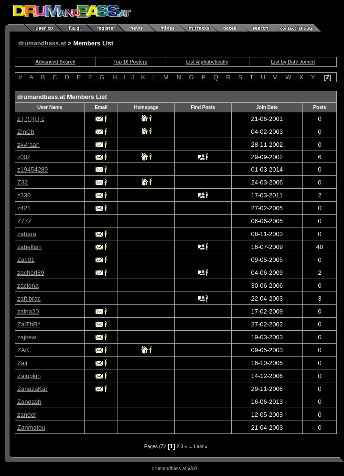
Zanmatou (31, 427)
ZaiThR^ (29, 324)
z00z (23, 157)
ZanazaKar (32, 388)
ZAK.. (25, 350)
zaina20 (28, 311)
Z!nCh (25, 131)
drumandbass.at (42, 43)
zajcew (26, 337)
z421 (24, 208)
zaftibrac (29, 298)
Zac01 (25, 259)
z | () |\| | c (30, 118)
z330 (24, 195)
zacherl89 (30, 272)
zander (26, 414)
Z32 (22, 182)
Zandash (29, 401)
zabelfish (29, 246)
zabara (26, 234)
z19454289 (32, 169)
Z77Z (24, 221)
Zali (22, 363)
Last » (201, 446)
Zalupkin (29, 375)
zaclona (28, 285)
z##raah (28, 144)
